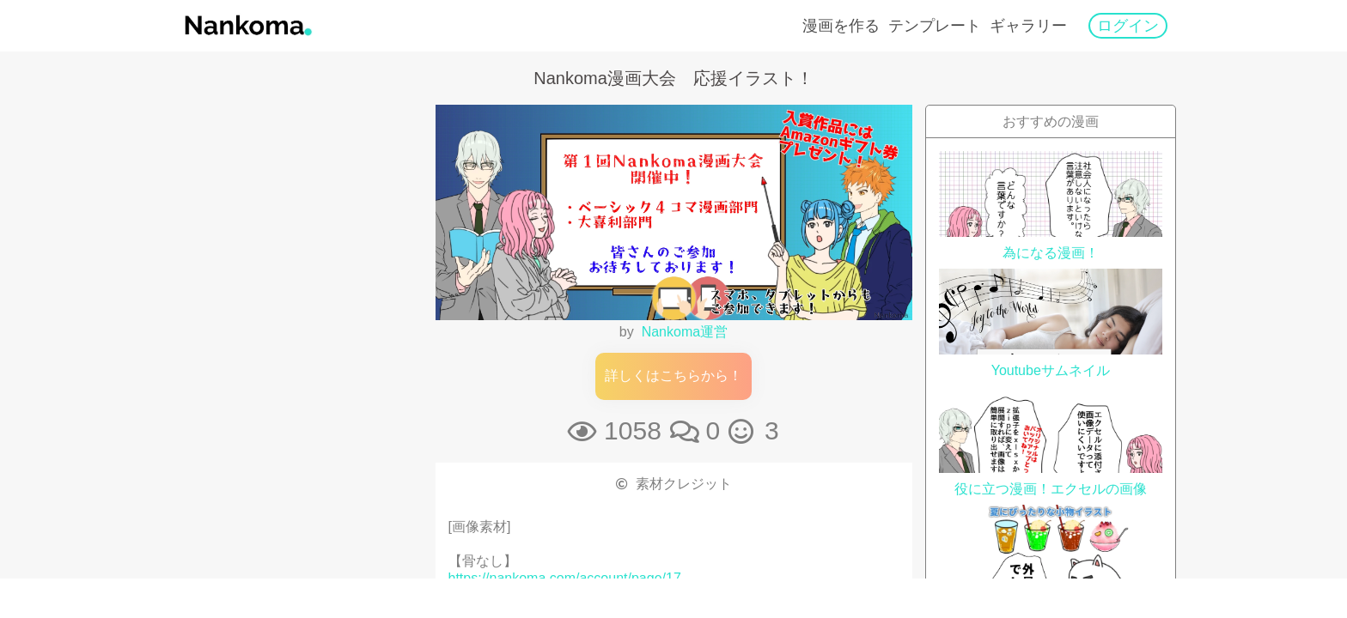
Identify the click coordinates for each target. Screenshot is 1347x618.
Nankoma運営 (685, 331)
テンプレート (934, 25)
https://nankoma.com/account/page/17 (564, 578)
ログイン (1128, 25)
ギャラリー (1028, 25)
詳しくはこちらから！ (673, 375)
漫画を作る (841, 25)
